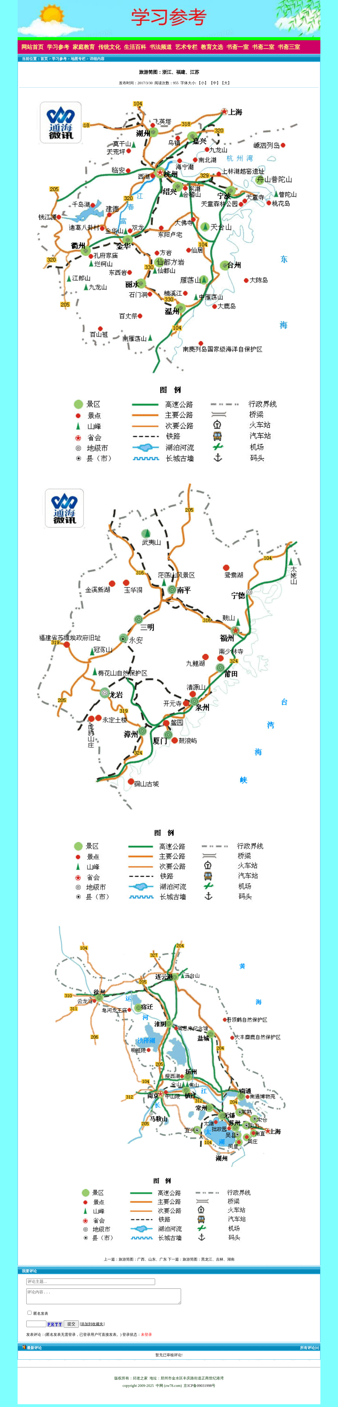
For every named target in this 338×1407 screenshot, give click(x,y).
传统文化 (109, 47)
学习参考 (58, 47)
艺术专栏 (186, 47)
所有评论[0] (309, 1350)
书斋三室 (289, 47)
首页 (44, 59)
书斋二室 (263, 47)
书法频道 (161, 47)
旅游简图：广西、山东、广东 (143, 1259)
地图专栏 (78, 59)
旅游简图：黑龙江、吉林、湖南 (208, 1259)
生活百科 (135, 47)
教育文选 (212, 47)
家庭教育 (84, 47)
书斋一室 (237, 47)
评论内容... (113, 1297)
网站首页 (32, 47)
